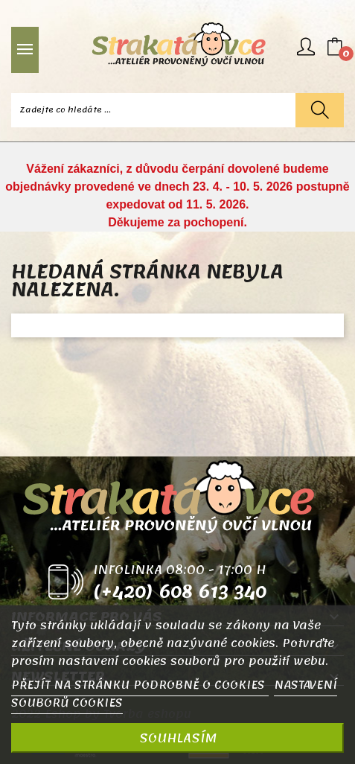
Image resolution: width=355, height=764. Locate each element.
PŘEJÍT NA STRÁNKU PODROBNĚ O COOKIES (140, 685)
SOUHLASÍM (178, 738)
